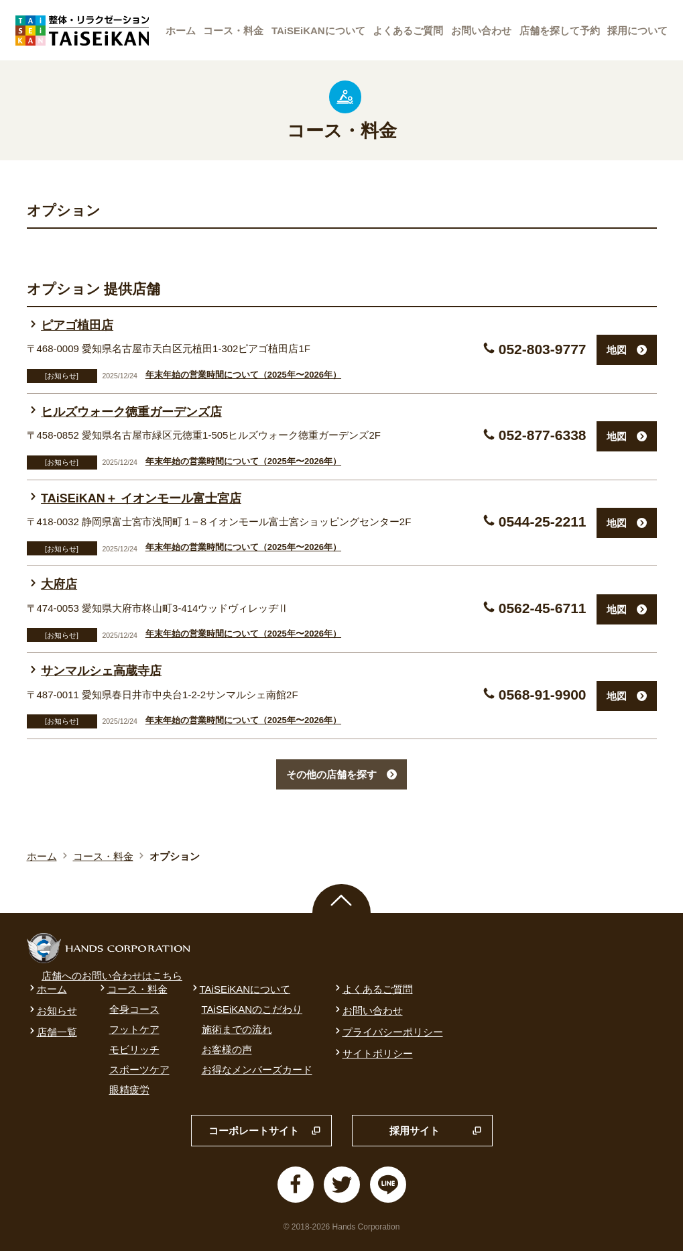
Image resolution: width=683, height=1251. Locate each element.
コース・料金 (233, 30)
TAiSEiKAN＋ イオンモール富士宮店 (134, 498)
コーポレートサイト (264, 1131)
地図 (627, 350)
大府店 (52, 584)
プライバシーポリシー (387, 1032)
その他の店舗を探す (341, 774)
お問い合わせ (481, 30)
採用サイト (435, 1131)
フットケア (134, 1029)
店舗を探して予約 (559, 30)
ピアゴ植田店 (70, 325)
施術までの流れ (237, 1029)
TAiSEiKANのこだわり (252, 1009)
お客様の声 (227, 1049)
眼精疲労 (129, 1089)
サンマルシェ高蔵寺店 (94, 670)
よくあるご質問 (408, 30)
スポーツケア (139, 1069)
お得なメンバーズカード (257, 1069)
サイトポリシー (372, 1053)
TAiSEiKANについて (318, 30)
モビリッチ (134, 1049)
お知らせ (52, 1010)
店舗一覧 (52, 1032)
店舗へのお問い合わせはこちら (112, 975)
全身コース (134, 1009)
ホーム (181, 30)
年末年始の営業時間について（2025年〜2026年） (243, 375)
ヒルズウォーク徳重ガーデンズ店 (125, 412)
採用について (637, 30)
